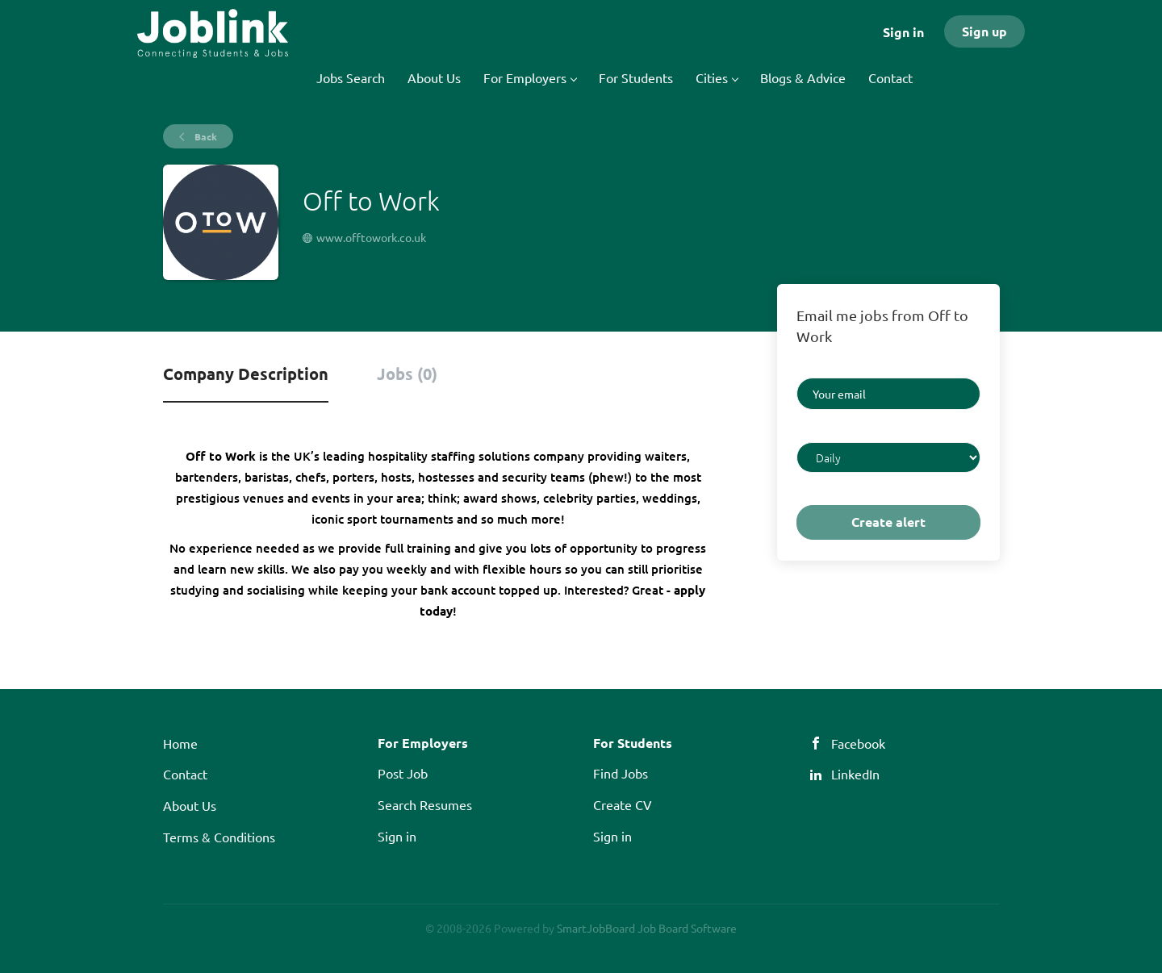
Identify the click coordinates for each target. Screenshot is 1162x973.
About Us (189, 805)
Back (204, 136)
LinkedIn (855, 774)
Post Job (403, 773)
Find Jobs (620, 773)
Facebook (858, 743)
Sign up (984, 31)
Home (180, 743)
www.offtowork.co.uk (371, 237)
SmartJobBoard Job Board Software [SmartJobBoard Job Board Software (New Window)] (647, 928)
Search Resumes (425, 804)
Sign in (903, 31)
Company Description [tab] (245, 373)
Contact (185, 774)
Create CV (622, 804)
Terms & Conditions (219, 837)
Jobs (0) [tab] (407, 373)
